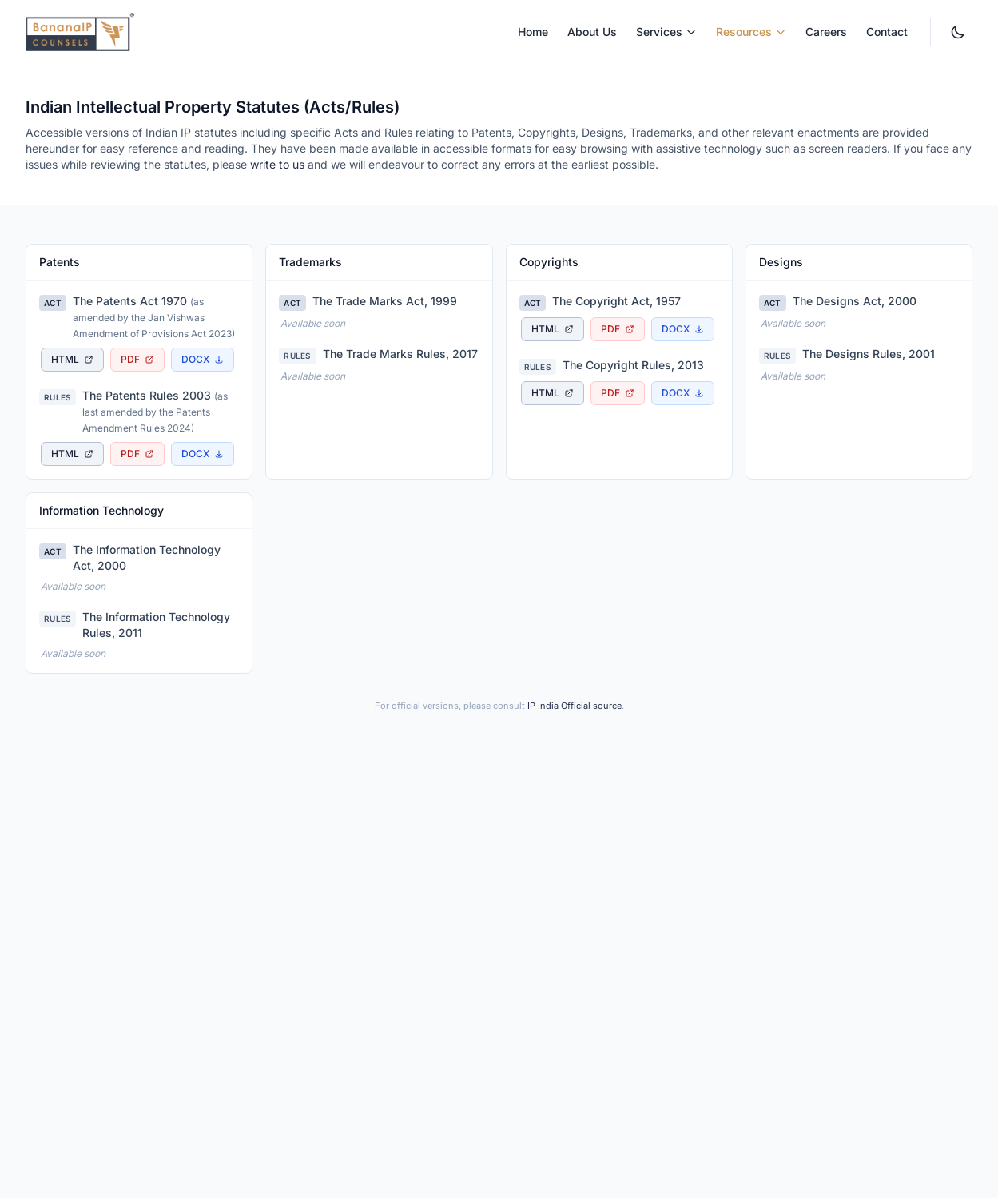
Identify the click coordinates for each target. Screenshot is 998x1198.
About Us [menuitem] (592, 31)
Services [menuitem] (666, 31)
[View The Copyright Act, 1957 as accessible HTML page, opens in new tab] (552, 329)
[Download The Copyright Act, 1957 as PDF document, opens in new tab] (617, 329)
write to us (277, 164)
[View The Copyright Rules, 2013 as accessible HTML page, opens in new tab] (552, 393)
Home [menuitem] (533, 31)
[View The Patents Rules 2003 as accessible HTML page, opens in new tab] (72, 454)
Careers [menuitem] (826, 31)
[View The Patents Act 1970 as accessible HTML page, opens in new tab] (72, 360)
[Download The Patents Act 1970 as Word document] (202, 360)
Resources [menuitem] (751, 31)
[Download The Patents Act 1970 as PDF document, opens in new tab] (137, 360)
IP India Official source (574, 705)
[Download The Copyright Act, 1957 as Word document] (682, 329)
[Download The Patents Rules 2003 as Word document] (202, 454)
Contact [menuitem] (887, 31)
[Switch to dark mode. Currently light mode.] (958, 32)
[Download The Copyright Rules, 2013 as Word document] (682, 393)
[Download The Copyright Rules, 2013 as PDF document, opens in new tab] (617, 393)
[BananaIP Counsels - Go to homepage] (80, 32)
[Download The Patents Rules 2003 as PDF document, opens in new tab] (137, 454)
